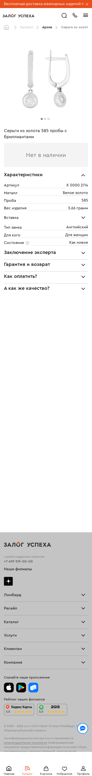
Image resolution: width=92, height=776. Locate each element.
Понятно (46, 764)
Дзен (8, 581)
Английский (77, 227)
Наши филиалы (18, 569)
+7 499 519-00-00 (18, 561)
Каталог (26, 27)
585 (84, 200)
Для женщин (76, 235)
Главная (7, 27)
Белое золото (75, 193)
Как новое (78, 242)
